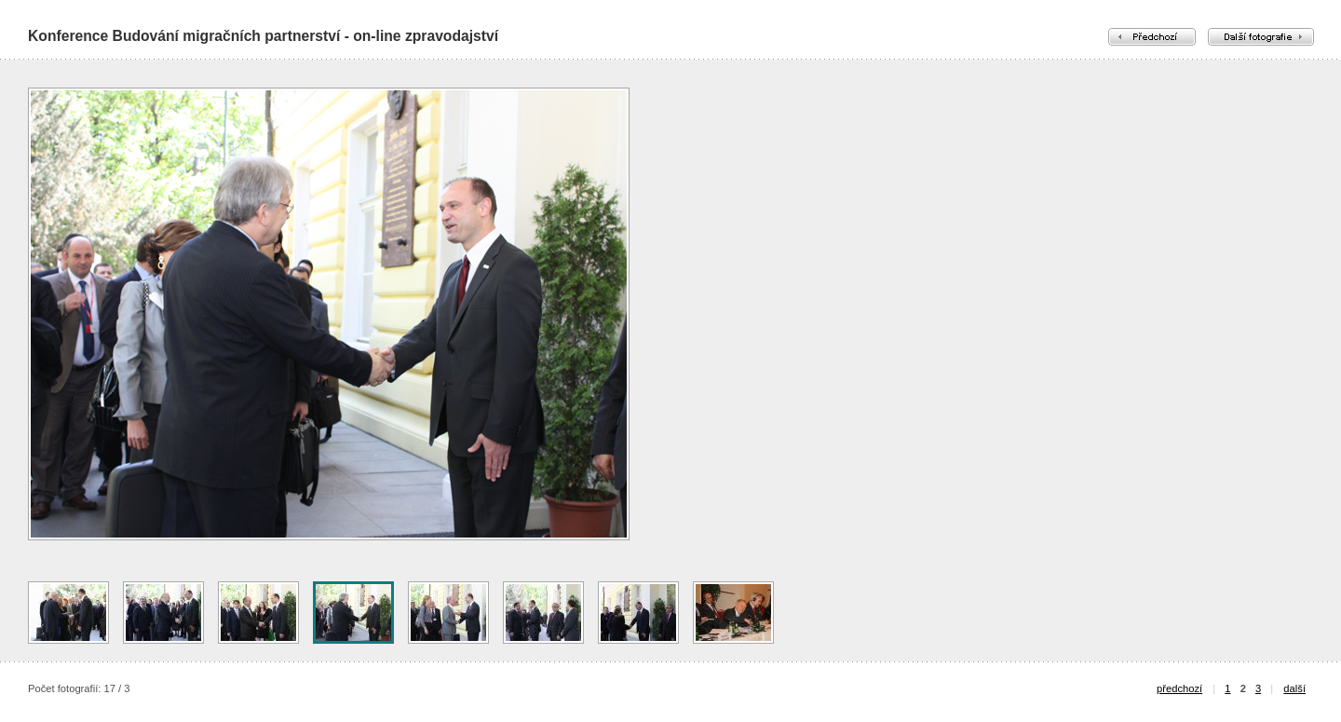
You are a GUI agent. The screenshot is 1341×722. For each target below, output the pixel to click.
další (1294, 688)
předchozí (1179, 688)
